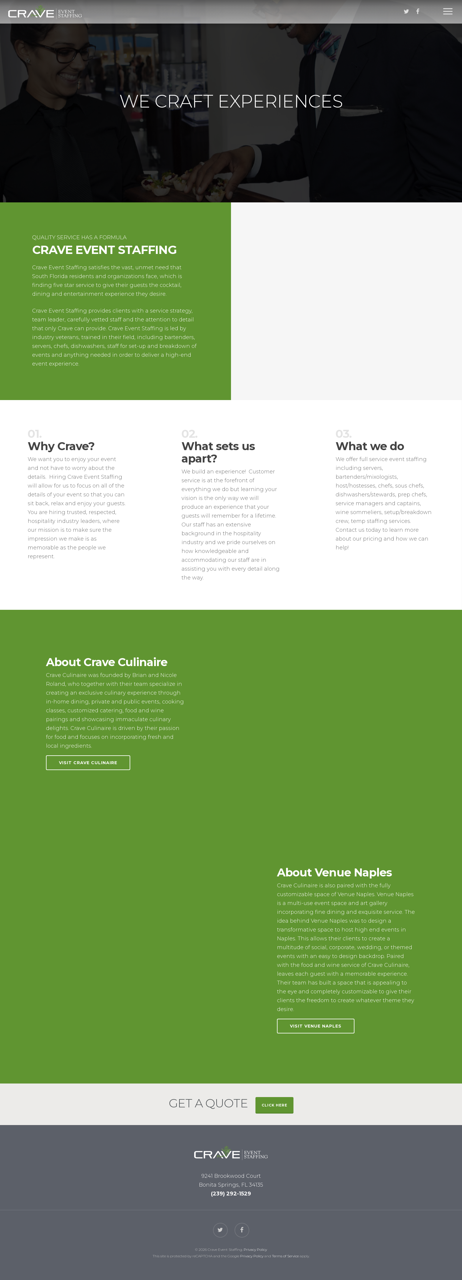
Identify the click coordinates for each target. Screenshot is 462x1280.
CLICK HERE (274, 1105)
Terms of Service (285, 1256)
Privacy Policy (255, 1249)
